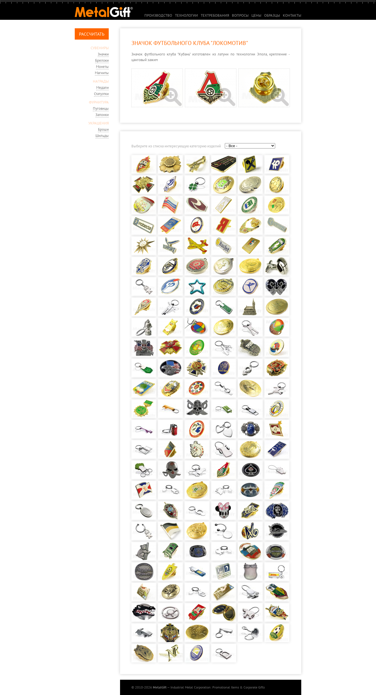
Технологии (186, 15)
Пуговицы (101, 108)
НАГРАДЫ (101, 81)
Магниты (102, 72)
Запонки (102, 114)
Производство (158, 15)
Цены (256, 15)
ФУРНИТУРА (99, 102)
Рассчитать (91, 34)
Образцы (272, 15)
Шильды (102, 135)
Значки (103, 54)
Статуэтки (101, 93)
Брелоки (102, 60)
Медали (102, 87)
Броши (103, 129)
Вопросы (240, 15)
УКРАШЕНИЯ (98, 123)
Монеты (102, 66)
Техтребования (215, 15)
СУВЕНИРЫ (100, 48)
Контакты (292, 15)
